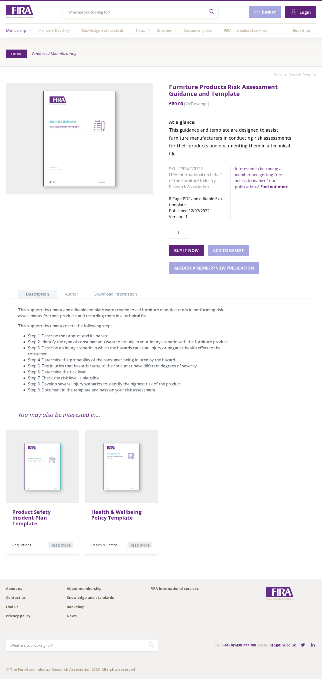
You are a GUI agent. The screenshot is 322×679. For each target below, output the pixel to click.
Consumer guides (198, 30)
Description (37, 294)
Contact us (16, 598)
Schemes (164, 30)
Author (71, 294)
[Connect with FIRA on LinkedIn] (313, 645)
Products (39, 54)
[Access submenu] (30, 31)
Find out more (274, 186)
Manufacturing (63, 54)
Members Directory (54, 30)
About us (14, 589)
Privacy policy (18, 616)
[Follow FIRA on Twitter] (303, 645)
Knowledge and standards (103, 30)
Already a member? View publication (214, 268)
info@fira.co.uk (282, 645)
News (140, 30)
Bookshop (301, 30)
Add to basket (228, 250)
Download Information (115, 294)
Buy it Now (186, 250)
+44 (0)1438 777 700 (239, 645)
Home (16, 54)
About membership (84, 589)
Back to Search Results (295, 75)
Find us (12, 607)
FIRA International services (245, 30)
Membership (16, 30)
